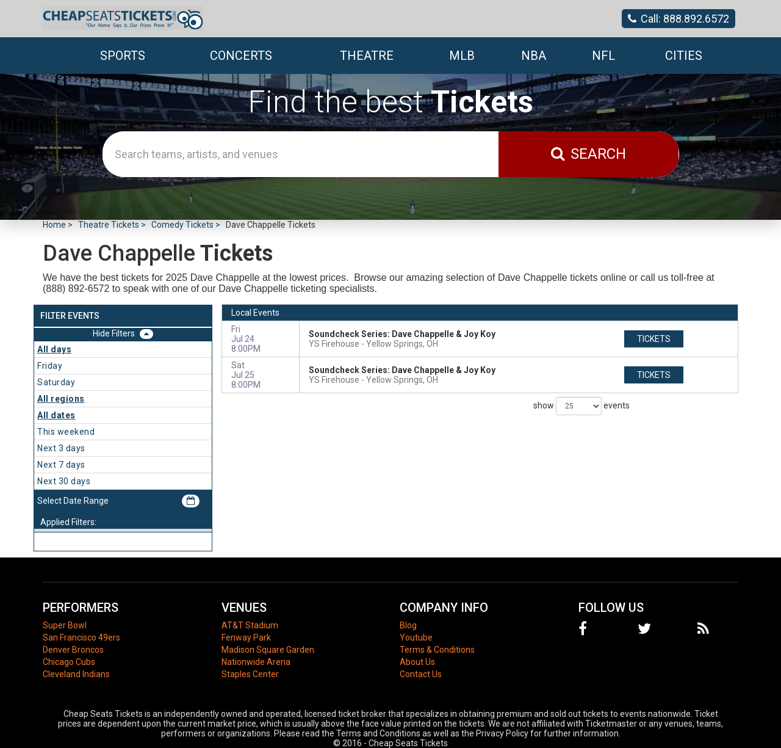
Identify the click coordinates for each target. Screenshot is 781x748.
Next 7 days (61, 465)
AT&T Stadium (249, 625)
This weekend (66, 432)
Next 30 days (63, 481)
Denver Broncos (73, 650)
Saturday (56, 382)
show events (581, 406)
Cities (683, 55)
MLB (462, 55)
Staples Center (250, 674)
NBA (533, 55)
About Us (417, 662)
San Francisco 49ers (81, 637)
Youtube (416, 637)
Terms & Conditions (437, 650)
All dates (56, 415)
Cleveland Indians (76, 674)
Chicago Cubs (69, 662)
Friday (49, 366)
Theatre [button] (367, 55)
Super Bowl (65, 625)
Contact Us (421, 674)
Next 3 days (61, 448)
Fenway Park (246, 637)
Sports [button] (122, 55)
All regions (61, 399)
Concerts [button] (241, 55)
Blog (408, 625)
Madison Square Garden (267, 650)
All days (54, 349)
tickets (654, 339)
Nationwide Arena (255, 662)
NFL (603, 55)
